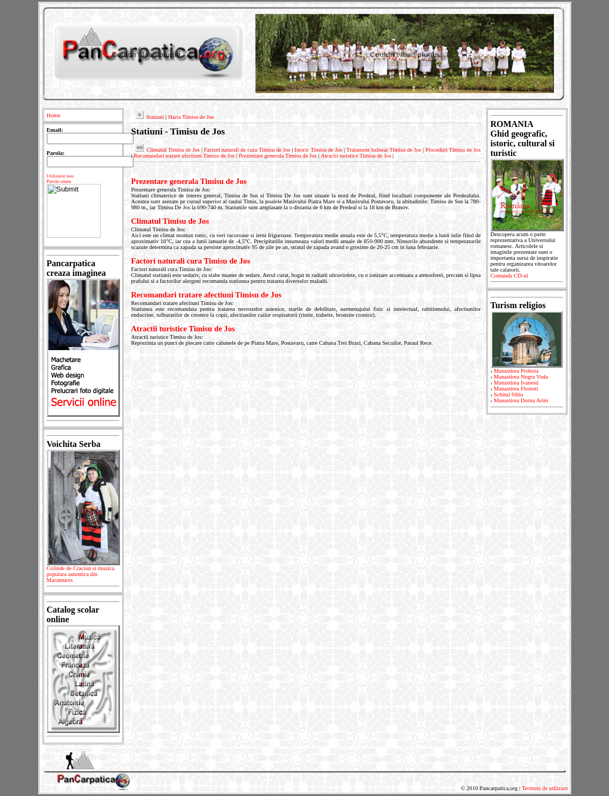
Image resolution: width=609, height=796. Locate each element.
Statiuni (155, 117)
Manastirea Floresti (516, 389)
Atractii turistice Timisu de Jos (356, 156)
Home (54, 115)
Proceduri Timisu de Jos (453, 150)
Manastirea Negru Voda (521, 377)
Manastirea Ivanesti (516, 383)
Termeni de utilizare (545, 788)
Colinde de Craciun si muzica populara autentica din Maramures (83, 576)
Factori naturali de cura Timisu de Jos (247, 150)
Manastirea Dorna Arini (521, 400)
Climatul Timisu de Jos (173, 150)
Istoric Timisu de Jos (318, 150)
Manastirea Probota (516, 371)
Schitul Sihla (508, 394)
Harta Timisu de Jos (191, 117)
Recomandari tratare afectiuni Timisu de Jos (184, 156)
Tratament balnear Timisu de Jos (383, 150)
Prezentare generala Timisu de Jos (278, 156)
